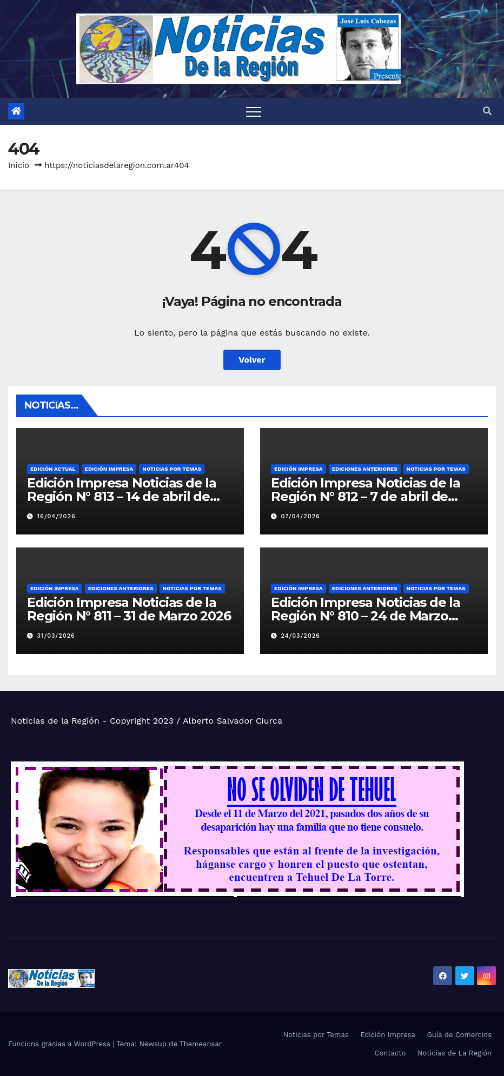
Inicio (18, 165)
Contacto (390, 1053)
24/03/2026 (300, 635)
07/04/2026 (300, 516)
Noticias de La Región (454, 1053)
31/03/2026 (56, 635)
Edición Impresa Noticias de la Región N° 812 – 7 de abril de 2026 (365, 496)
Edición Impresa (109, 469)
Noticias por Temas (171, 469)
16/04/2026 (56, 516)
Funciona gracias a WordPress (60, 1044)
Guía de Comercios (459, 1035)
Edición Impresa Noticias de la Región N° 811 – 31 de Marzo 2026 (129, 609)
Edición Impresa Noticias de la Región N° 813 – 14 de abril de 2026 (121, 496)
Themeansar (201, 1044)
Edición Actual (53, 469)
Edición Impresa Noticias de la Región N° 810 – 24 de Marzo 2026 (365, 615)
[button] (487, 111)
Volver (252, 360)
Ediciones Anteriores (364, 469)
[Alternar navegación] (253, 111)
